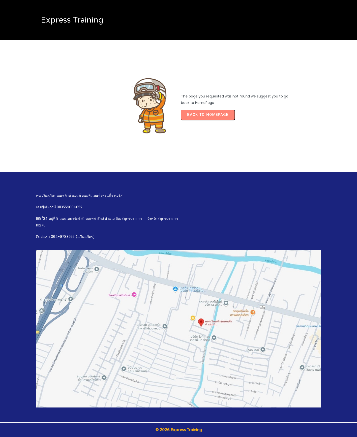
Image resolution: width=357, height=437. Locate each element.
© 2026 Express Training (178, 429)
